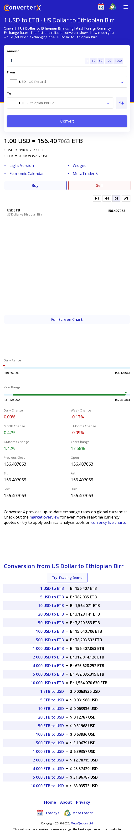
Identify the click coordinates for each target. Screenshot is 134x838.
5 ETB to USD (52, 700)
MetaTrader (78, 812)
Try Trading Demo (67, 577)
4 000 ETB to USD (48, 768)
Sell (99, 185)
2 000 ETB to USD (48, 760)
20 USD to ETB (51, 614)
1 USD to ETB (52, 588)
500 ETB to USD (50, 742)
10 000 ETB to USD (47, 785)
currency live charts (108, 522)
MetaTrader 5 (85, 173)
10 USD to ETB (51, 605)
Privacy (83, 802)
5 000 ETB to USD (48, 777)
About (66, 802)
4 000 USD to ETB (48, 665)
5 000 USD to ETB (48, 674)
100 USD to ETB (50, 631)
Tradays (48, 812)
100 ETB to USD (50, 734)
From (11, 72)
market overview (44, 517)
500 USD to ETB (50, 640)
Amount (13, 51)
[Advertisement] (67, 338)
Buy (35, 185)
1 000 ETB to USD (48, 751)
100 (108, 61)
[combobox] (67, 81)
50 (100, 61)
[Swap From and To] (121, 103)
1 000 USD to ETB (48, 648)
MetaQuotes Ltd (82, 823)
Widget (79, 165)
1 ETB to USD (52, 691)
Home (50, 802)
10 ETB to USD (51, 708)
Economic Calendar (27, 173)
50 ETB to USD (51, 725)
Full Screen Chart (67, 319)
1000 (118, 61)
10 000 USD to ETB (47, 682)
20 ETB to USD (51, 717)
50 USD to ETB (51, 622)
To (9, 93)
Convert (67, 121)
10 (93, 61)
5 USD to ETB (52, 597)
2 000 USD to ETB (48, 657)
